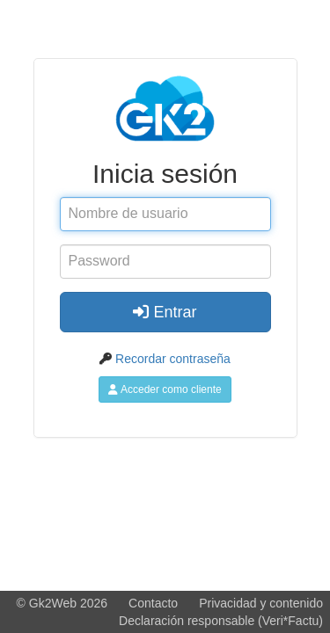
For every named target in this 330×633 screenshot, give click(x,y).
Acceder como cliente (164, 389)
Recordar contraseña (173, 359)
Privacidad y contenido (261, 603)
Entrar (164, 312)
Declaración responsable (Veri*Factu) (221, 621)
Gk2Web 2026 (68, 603)
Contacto (153, 603)
